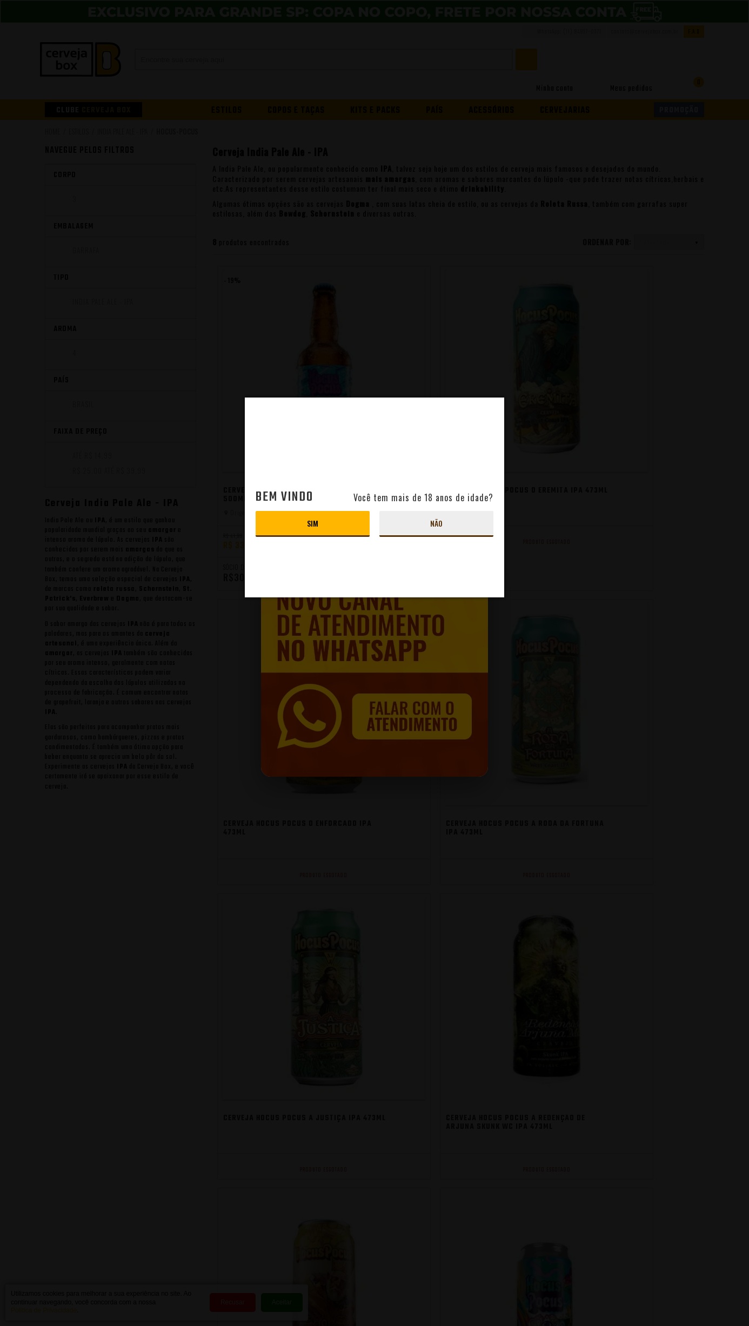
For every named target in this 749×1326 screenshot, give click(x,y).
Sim (312, 523)
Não (436, 523)
